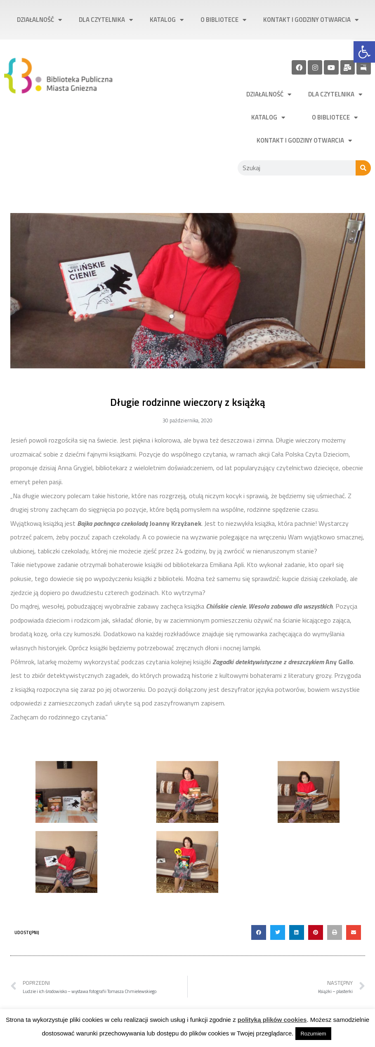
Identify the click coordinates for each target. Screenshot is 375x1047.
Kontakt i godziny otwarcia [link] (310, 20)
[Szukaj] (363, 168)
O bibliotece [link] (223, 20)
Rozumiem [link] (313, 1034)
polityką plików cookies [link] (272, 1019)
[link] (364, 52)
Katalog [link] (167, 20)
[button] (258, 932)
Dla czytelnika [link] (106, 20)
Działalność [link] (39, 20)
